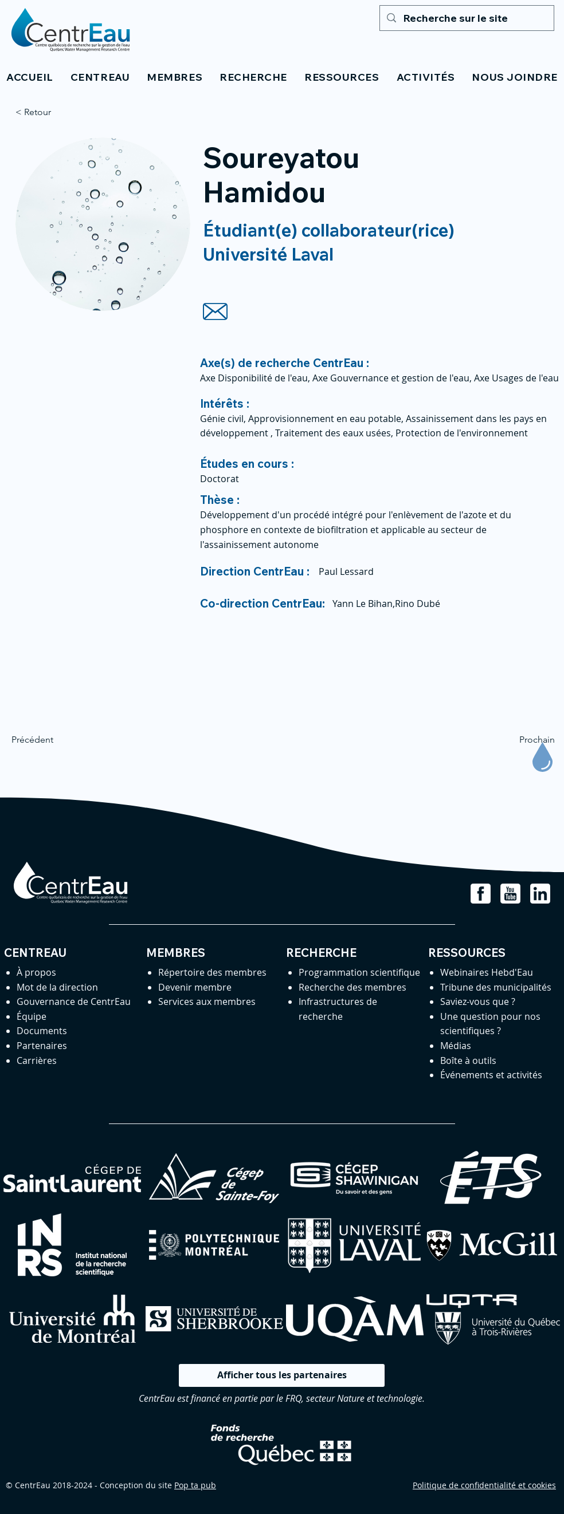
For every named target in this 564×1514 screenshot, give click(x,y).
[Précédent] (49, 739)
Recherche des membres (352, 987)
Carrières (37, 1060)
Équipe (31, 1016)
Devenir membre (195, 987)
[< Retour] (53, 112)
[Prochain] (526, 739)
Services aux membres (207, 1001)
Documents (42, 1030)
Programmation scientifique (359, 972)
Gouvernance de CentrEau (74, 1001)
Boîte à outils (468, 1060)
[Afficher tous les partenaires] (282, 1375)
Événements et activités (491, 1075)
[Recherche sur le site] (466, 18)
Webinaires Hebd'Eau (486, 972)
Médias (455, 1045)
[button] (100, 77)
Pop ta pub (195, 1485)
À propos (36, 972)
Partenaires (42, 1045)
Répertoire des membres (212, 972)
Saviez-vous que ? (477, 1001)
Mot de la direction (57, 987)
